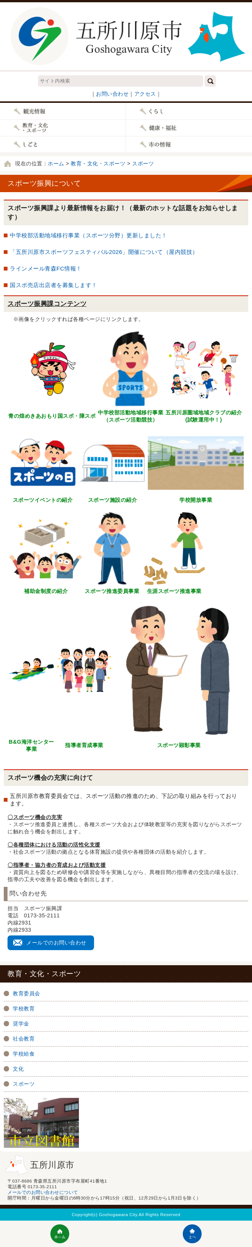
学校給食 (24, 1054)
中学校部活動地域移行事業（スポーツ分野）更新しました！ (88, 235)
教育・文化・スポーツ (98, 163)
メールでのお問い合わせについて (43, 1192)
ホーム (56, 163)
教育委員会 (26, 993)
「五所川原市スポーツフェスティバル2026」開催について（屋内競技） (104, 252)
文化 (18, 1069)
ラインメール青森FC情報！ (46, 268)
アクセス (145, 94)
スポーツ (143, 163)
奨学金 (21, 1024)
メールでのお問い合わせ (56, 943)
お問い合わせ (112, 94)
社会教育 (24, 1039)
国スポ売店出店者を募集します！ (53, 285)
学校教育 (24, 1009)
